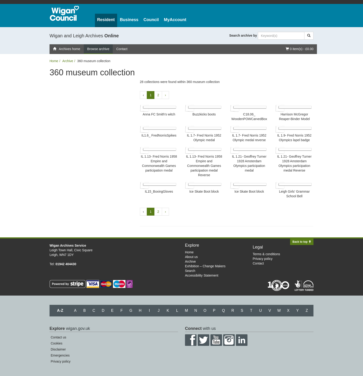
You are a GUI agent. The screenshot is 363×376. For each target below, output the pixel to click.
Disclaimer (58, 349)
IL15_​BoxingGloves (159, 191)
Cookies (57, 343)
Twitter (203, 340)
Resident (106, 19)
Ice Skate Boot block (204, 191)
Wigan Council (64, 13)
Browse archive (98, 49)
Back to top (301, 241)
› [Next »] (165, 95)
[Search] (308, 36)
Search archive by (243, 35)
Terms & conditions (266, 254)
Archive (67, 61)
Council (151, 19)
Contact (121, 49)
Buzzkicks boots (204, 114)
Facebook (191, 340)
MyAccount (175, 19)
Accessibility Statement (201, 275)
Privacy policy (263, 259)
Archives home (66, 49)
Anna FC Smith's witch (159, 114)
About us (191, 257)
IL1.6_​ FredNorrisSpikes (158, 135)
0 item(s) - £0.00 (299, 48)
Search (190, 271)
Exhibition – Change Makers (205, 266)
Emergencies (60, 355)
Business (129, 19)
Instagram (229, 340)
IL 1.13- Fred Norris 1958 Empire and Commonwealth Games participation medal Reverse (204, 166)
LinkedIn (241, 340)
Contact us (58, 337)
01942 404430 (66, 264)
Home (54, 61)
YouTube (216, 340)
